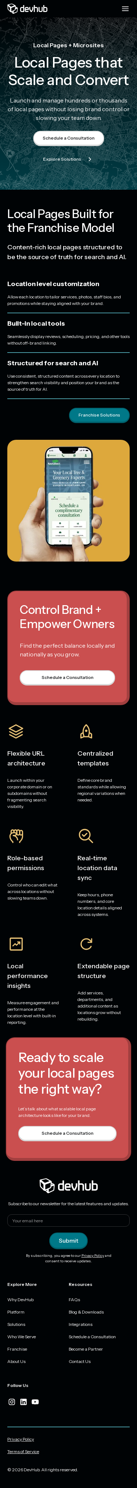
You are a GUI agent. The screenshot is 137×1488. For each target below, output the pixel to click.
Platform (15, 1312)
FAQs (74, 1299)
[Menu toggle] (125, 8)
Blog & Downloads (86, 1312)
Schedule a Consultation (69, 138)
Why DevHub (20, 1299)
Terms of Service (23, 1451)
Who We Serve (21, 1336)
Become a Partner (86, 1349)
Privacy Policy (92, 1255)
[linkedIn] (23, 1402)
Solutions (16, 1324)
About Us (16, 1361)
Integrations (80, 1324)
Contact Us (80, 1361)
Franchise (17, 1349)
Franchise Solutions (99, 415)
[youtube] (35, 1402)
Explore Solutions (68, 159)
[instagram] (11, 1402)
